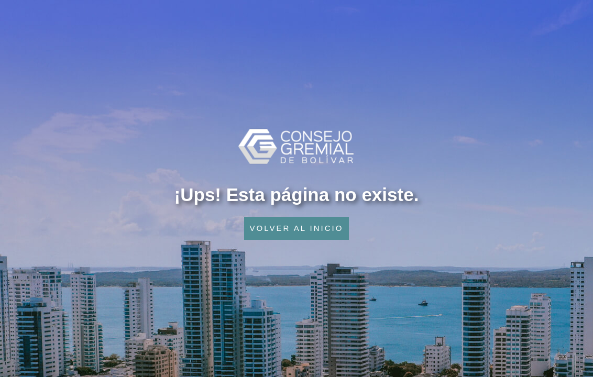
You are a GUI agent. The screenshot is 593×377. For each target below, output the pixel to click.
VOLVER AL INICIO (297, 228)
